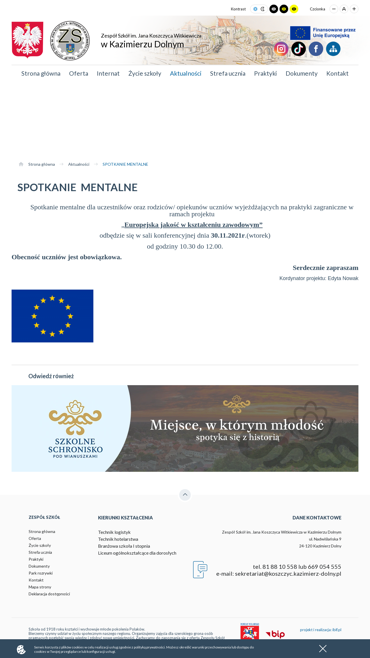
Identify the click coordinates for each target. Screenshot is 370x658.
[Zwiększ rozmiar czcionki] (354, 9)
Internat (108, 73)
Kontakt (337, 73)
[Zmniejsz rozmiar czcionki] (334, 9)
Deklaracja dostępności (49, 593)
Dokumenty (302, 73)
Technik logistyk (114, 532)
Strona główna (40, 73)
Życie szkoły (144, 73)
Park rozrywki (41, 573)
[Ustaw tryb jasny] (255, 9)
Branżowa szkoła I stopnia (124, 546)
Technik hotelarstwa (118, 539)
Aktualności (185, 73)
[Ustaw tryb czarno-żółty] (284, 9)
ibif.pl (336, 629)
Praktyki (265, 73)
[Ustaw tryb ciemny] (262, 9)
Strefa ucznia (227, 73)
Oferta (78, 73)
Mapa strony (40, 586)
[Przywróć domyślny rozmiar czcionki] (344, 9)
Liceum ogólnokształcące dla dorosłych (137, 553)
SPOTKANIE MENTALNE (125, 164)
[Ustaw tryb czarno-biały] (273, 9)
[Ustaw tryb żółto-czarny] (294, 9)
